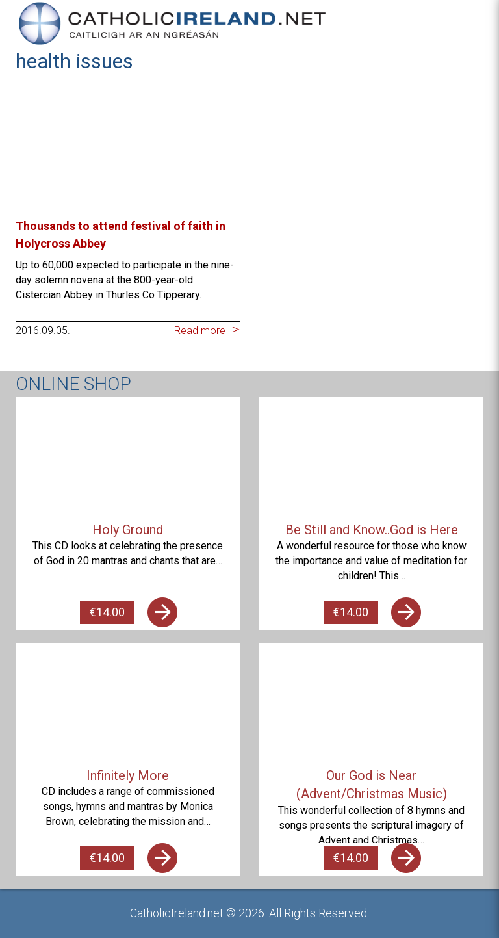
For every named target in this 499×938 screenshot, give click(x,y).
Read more (199, 330)
